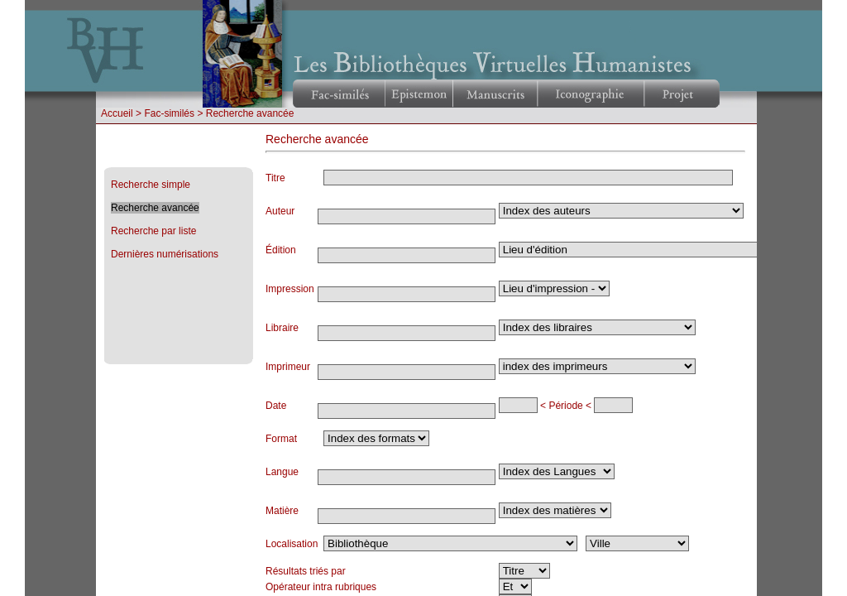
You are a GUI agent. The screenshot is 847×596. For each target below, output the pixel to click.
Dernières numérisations (164, 254)
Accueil (117, 113)
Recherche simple (150, 184)
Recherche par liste (153, 231)
